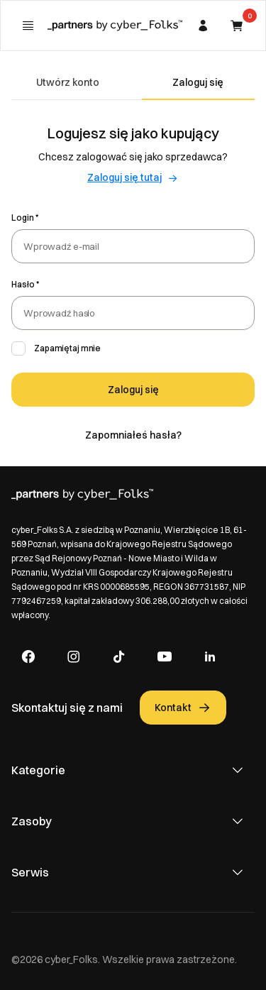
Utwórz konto (67, 82)
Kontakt (183, 707)
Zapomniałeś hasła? (133, 435)
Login (22, 217)
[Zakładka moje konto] (203, 26)
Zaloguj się (197, 82)
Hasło (23, 284)
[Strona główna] (115, 25)
